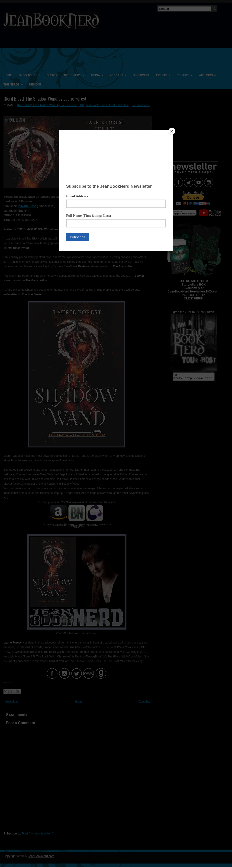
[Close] (171, 131)
